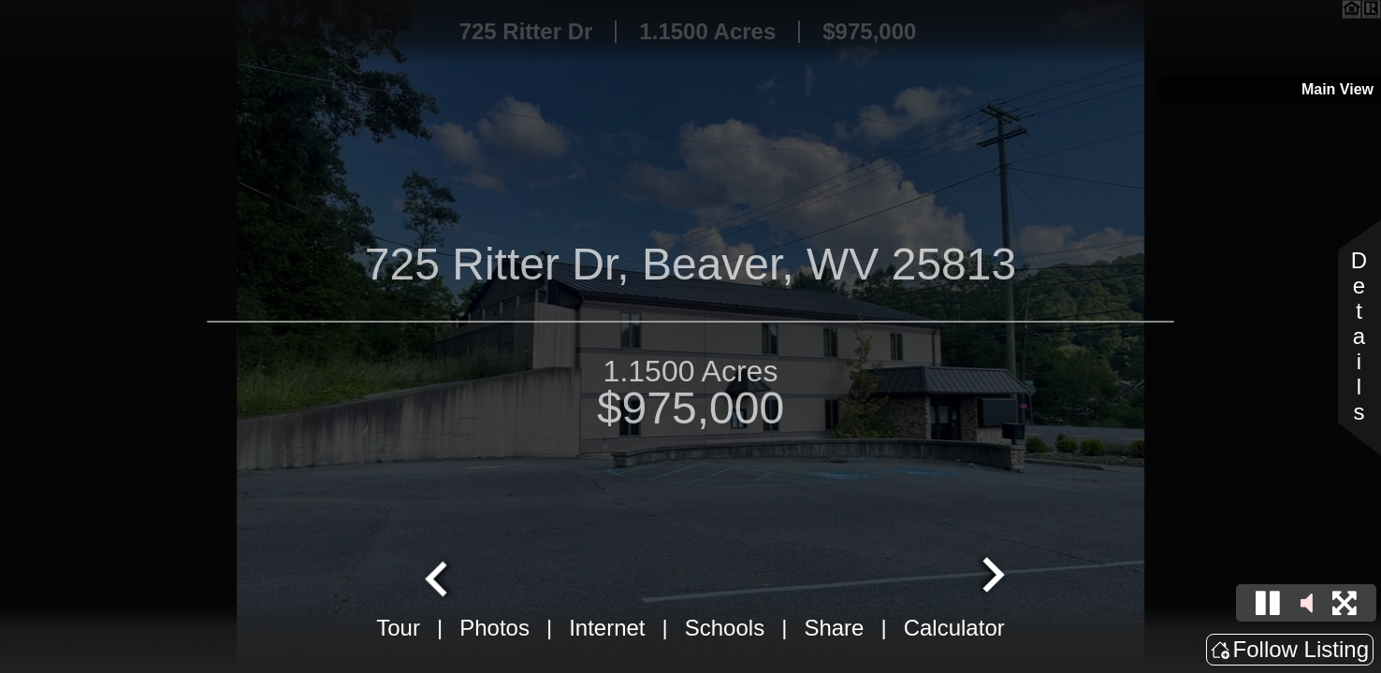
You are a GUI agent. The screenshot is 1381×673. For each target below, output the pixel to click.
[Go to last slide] (438, 576)
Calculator (954, 627)
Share (834, 627)
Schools (724, 627)
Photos (494, 627)
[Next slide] (991, 576)
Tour (398, 627)
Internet (607, 627)
